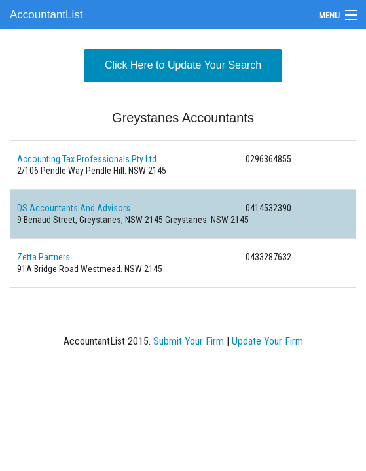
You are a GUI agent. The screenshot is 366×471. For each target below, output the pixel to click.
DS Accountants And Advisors (73, 208)
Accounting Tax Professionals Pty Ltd (86, 159)
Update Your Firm (267, 341)
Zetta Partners (43, 257)
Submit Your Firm (188, 341)
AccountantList (46, 15)
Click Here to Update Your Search (183, 65)
